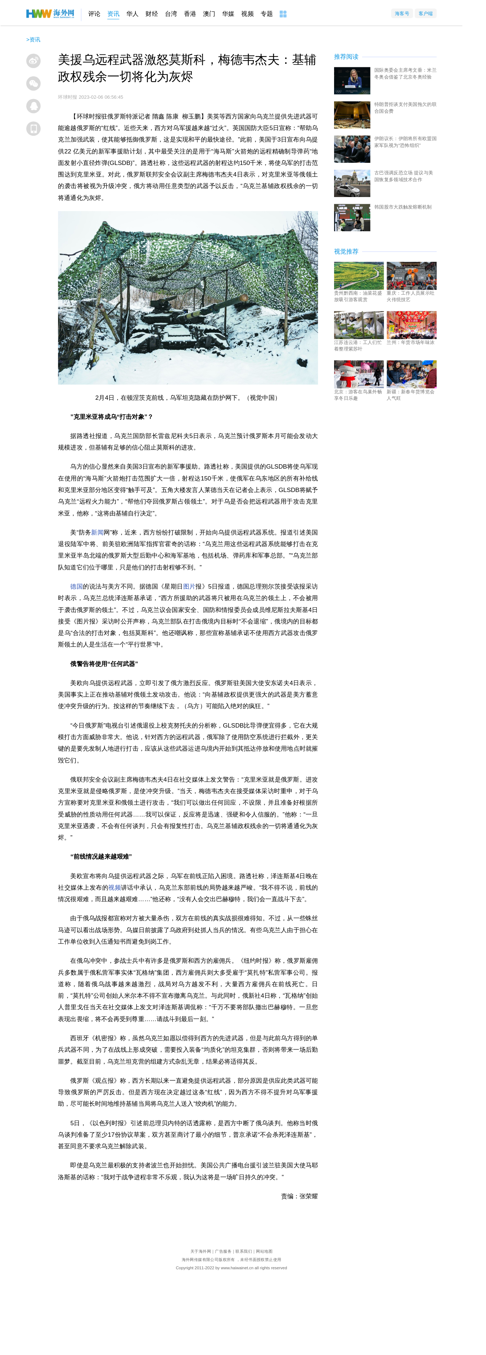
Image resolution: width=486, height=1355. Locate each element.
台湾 (171, 13)
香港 (190, 13)
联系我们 (243, 1251)
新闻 (97, 532)
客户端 (426, 13)
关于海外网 (200, 1251)
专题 (267, 13)
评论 (94, 13)
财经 (151, 13)
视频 (247, 13)
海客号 (402, 13)
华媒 (228, 13)
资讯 (113, 13)
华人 (132, 13)
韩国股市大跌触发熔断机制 (403, 207)
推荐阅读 (346, 57)
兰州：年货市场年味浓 (411, 342)
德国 (76, 586)
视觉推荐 (346, 252)
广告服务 (223, 1251)
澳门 (209, 13)
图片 (189, 586)
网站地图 (264, 1251)
